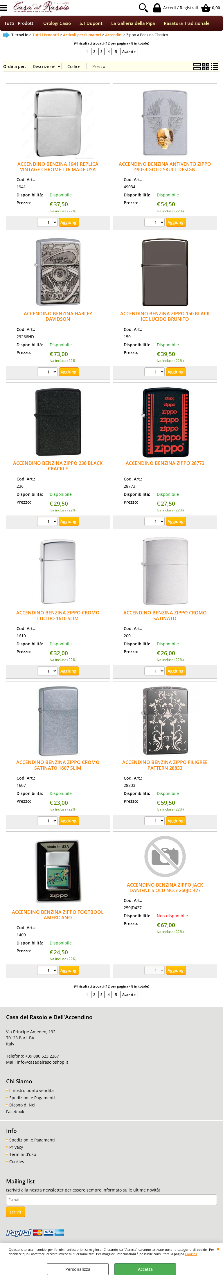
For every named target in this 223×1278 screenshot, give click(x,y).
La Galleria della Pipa (133, 24)
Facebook (15, 1112)
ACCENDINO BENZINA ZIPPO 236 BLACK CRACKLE (57, 466)
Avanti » (129, 52)
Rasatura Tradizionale (187, 24)
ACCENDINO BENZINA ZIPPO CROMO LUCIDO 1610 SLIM (58, 616)
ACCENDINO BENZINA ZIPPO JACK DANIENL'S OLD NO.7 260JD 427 (165, 888)
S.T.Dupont (91, 24)
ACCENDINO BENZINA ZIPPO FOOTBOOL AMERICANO (58, 915)
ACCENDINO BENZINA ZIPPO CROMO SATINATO (165, 616)
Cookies (191, 1254)
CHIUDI (218, 1249)
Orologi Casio (57, 24)
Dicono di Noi (22, 1105)
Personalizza (77, 1269)
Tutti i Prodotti (19, 24)
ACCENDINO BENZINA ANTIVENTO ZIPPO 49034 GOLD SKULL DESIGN (165, 167)
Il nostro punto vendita (31, 1091)
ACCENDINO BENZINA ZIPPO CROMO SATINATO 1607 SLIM (58, 766)
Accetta (145, 1269)
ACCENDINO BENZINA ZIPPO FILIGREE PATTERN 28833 (165, 766)
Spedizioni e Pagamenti (32, 1098)
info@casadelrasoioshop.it (42, 1062)
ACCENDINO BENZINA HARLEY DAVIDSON (58, 317)
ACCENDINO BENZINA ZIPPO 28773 (165, 464)
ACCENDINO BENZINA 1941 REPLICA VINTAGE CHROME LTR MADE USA (57, 167)
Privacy (16, 1147)
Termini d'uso (22, 1155)
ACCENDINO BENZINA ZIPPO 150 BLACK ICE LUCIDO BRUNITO (165, 317)
